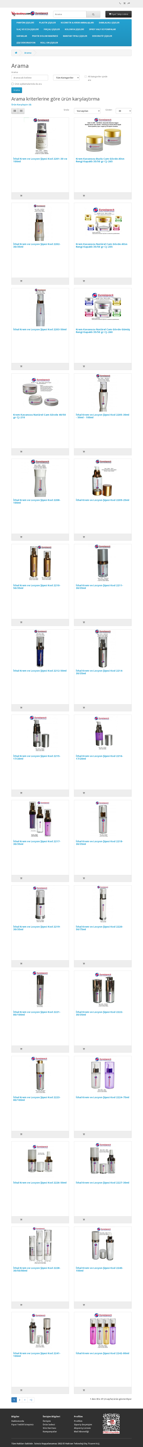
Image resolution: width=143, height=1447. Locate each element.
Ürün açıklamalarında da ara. (26, 83)
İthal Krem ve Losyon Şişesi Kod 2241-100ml (36, 1354)
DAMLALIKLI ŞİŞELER (109, 22)
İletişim (47, 1421)
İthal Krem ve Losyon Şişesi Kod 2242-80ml (102, 1353)
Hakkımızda (17, 1421)
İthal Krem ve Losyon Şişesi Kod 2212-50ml (39, 670)
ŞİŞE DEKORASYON (26, 42)
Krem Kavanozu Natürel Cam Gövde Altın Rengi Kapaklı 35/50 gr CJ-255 (101, 245)
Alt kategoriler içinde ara (96, 78)
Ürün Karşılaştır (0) (21, 104)
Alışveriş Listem (82, 1428)
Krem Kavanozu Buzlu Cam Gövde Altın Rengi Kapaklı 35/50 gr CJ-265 (100, 160)
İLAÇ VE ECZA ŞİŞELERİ (28, 29)
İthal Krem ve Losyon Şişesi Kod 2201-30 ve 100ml (40, 160)
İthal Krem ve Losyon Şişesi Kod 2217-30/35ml (36, 843)
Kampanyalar (50, 1431)
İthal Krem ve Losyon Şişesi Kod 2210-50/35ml (36, 587)
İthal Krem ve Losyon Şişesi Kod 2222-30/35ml (99, 1013)
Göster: (108, 109)
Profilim (78, 1421)
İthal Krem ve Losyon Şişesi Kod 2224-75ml (102, 1097)
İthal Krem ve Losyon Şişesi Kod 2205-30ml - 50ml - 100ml (102, 416)
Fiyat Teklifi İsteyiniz (22, 1424)
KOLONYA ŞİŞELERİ (74, 29)
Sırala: (66, 109)
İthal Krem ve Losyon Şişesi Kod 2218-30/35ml (99, 843)
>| (31, 1399)
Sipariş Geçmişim (83, 1424)
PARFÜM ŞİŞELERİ (25, 22)
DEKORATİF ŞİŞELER (102, 36)
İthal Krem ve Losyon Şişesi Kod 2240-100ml (99, 1269)
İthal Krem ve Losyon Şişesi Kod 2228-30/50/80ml (36, 1269)
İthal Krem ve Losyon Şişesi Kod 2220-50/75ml (99, 928)
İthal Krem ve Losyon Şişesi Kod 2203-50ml (39, 329)
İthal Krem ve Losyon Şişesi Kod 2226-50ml (39, 1182)
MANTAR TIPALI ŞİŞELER (75, 36)
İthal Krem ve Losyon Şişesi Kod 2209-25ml (102, 500)
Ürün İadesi (49, 1424)
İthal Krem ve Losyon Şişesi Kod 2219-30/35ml (36, 928)
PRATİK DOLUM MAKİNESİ (45, 36)
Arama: (14, 72)
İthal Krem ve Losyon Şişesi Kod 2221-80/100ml (36, 1013)
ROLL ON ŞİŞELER (49, 42)
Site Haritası (49, 1428)
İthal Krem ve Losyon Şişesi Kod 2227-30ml (102, 1182)
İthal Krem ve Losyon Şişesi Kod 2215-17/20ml (36, 757)
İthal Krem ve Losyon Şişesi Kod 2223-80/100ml (36, 1099)
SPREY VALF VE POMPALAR (102, 29)
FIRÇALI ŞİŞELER (52, 29)
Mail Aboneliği (81, 1431)
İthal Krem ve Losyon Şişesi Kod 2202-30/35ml (36, 245)
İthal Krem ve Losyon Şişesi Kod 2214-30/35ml (99, 672)
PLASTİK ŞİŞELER (47, 22)
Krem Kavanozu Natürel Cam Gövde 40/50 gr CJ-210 (39, 416)
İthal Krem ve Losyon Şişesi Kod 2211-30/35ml (99, 587)
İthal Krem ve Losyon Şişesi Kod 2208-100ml (36, 501)
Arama (27, 52)
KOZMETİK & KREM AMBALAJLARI (77, 22)
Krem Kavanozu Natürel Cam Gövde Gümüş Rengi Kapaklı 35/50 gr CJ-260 (103, 331)
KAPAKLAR (22, 36)
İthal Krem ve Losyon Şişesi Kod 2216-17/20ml (99, 757)
